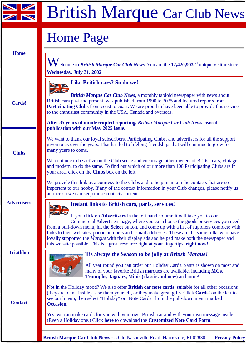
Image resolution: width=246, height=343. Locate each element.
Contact (19, 302)
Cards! (19, 103)
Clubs (19, 152)
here (109, 320)
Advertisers (19, 202)
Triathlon (19, 252)
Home (19, 53)
